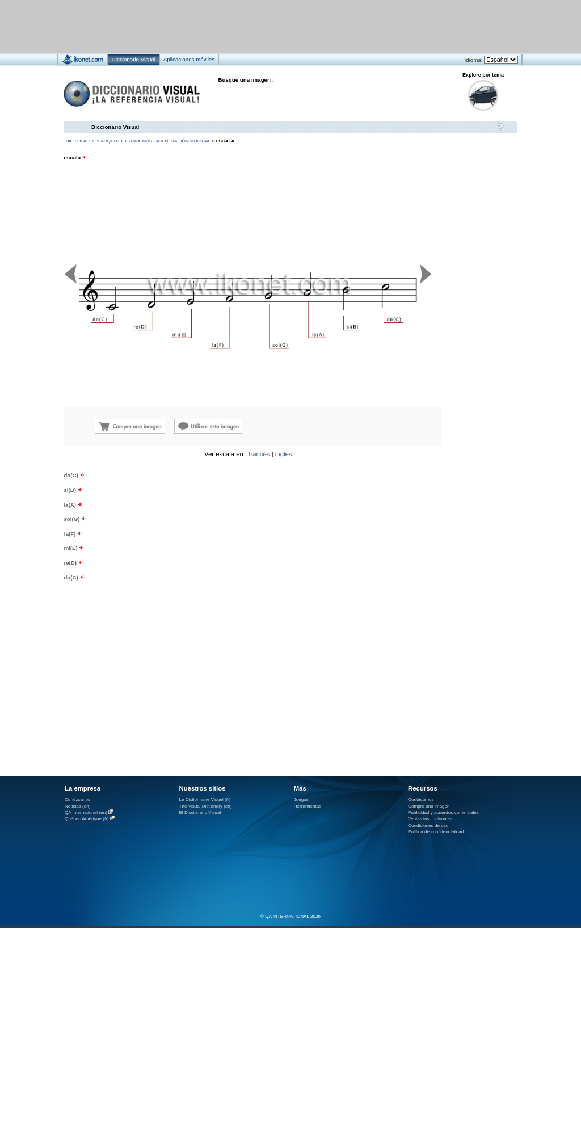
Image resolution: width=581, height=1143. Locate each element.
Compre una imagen (428, 806)
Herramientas (308, 806)
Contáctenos (421, 799)
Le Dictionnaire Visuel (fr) (204, 799)
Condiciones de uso (428, 825)
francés (259, 454)
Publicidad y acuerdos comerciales (443, 812)
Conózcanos (77, 799)
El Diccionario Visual (200, 812)
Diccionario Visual (115, 127)
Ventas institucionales (430, 818)
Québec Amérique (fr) (87, 818)
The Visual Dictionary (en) (205, 806)
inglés (283, 454)
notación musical (187, 141)
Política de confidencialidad (436, 831)
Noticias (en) (78, 806)
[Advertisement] (256, 26)
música (150, 141)
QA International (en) (86, 812)
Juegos (301, 799)
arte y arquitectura (110, 141)
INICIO (71, 141)
